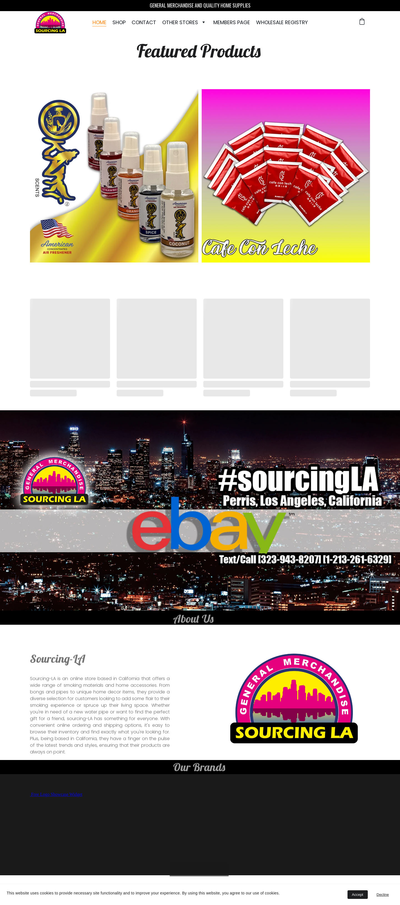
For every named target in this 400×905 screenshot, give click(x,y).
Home (99, 22)
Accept (357, 894)
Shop (119, 22)
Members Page (231, 22)
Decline (383, 894)
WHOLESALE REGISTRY (282, 22)
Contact (144, 22)
